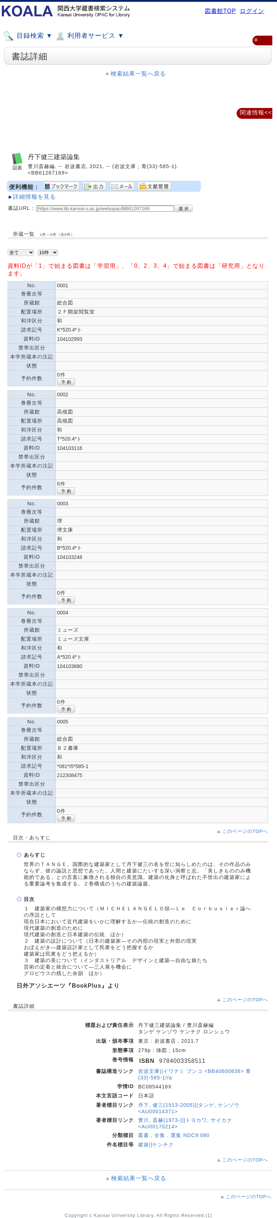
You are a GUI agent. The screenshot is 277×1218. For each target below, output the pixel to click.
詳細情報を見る (34, 197)
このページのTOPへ (245, 831)
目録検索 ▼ (28, 36)
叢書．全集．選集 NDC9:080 (174, 1135)
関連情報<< (256, 112)
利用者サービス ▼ (89, 36)
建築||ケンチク (156, 1144)
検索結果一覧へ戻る (138, 74)
